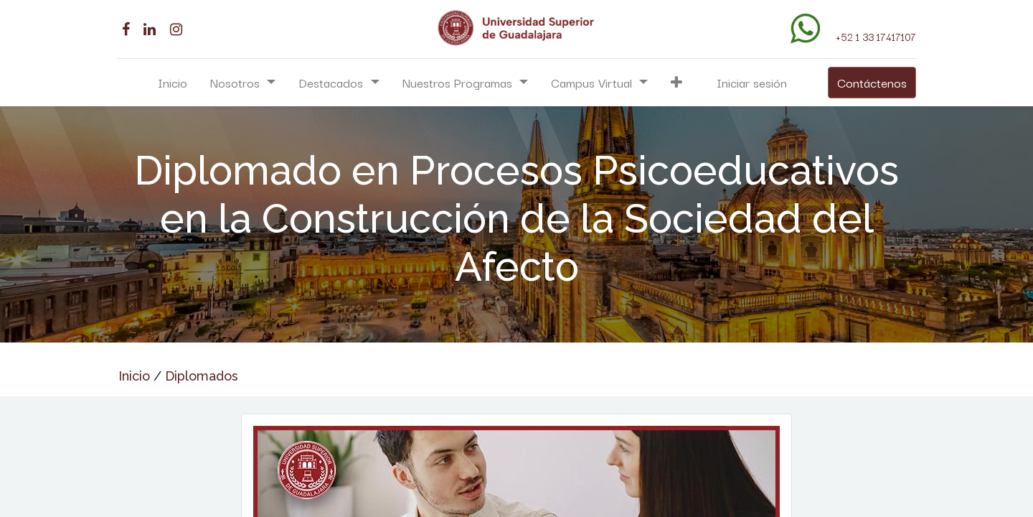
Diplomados (201, 375)
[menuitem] (172, 82)
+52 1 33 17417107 (874, 37)
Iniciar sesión (752, 82)
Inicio (134, 375)
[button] (676, 82)
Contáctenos (870, 82)
